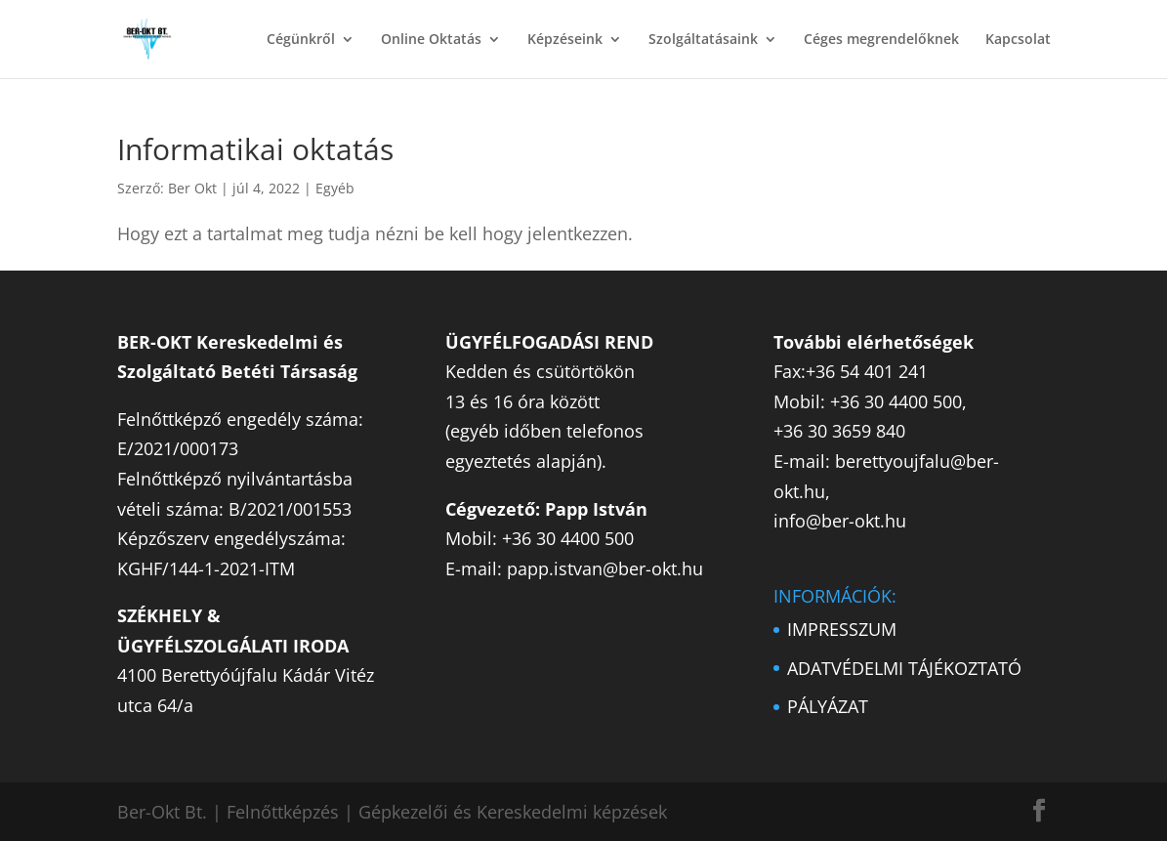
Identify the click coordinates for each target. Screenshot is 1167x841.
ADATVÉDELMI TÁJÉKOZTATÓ (904, 668)
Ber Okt (192, 188)
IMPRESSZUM (841, 629)
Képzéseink (565, 40)
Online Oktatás (431, 40)
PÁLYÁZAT (827, 706)
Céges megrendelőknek (881, 40)
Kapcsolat (1018, 40)
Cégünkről (301, 40)
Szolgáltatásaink (703, 40)
